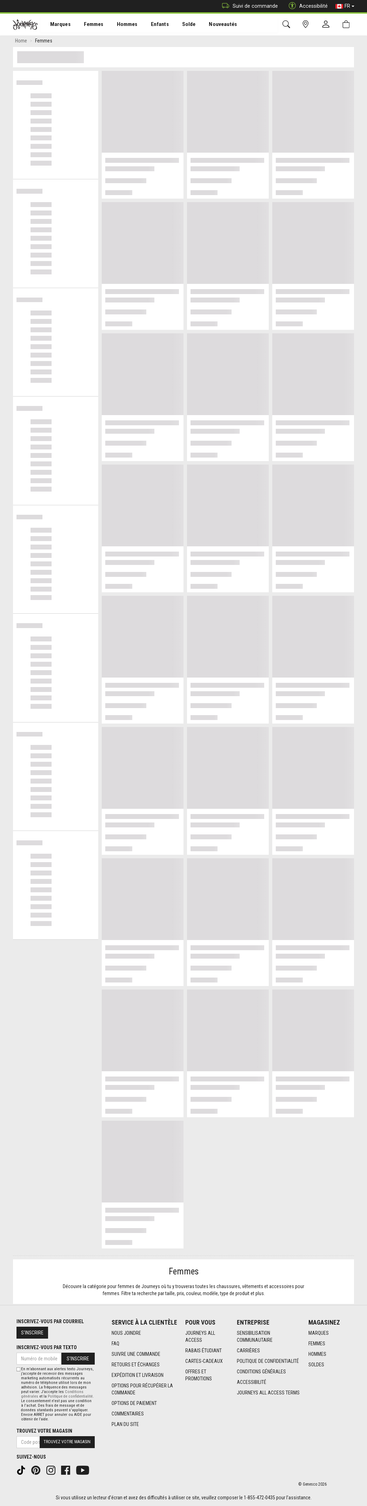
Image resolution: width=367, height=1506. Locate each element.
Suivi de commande (248, 6)
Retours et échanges (136, 1364)
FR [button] (344, 6)
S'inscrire (32, 1332)
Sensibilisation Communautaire (255, 1336)
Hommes (121, 24)
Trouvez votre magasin (44, 1431)
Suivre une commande (136, 1354)
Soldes (316, 1364)
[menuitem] (56, 24)
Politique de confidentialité (268, 1361)
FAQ (115, 1343)
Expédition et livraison (138, 1375)
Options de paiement (134, 1403)
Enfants (152, 24)
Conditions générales (261, 1371)
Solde (180, 24)
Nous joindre (126, 1333)
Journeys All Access (200, 1336)
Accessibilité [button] (306, 6)
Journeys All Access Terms (268, 1392)
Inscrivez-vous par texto (46, 1347)
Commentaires (128, 1414)
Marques (56, 24)
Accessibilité (251, 1382)
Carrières (248, 1350)
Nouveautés (213, 24)
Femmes (89, 24)
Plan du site (125, 1424)
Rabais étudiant (203, 1350)
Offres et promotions (198, 1375)
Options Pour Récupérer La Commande (142, 1389)
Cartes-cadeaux (204, 1361)
